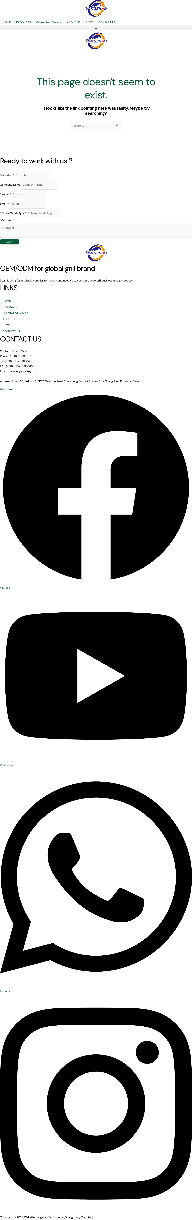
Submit (10, 242)
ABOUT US (73, 22)
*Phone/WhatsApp (13, 213)
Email (4, 204)
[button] (96, 27)
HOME (7, 22)
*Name (5, 194)
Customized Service (49, 22)
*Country (7, 175)
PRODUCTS (23, 22)
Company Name (10, 185)
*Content (7, 220)
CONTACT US (107, 22)
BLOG (89, 22)
